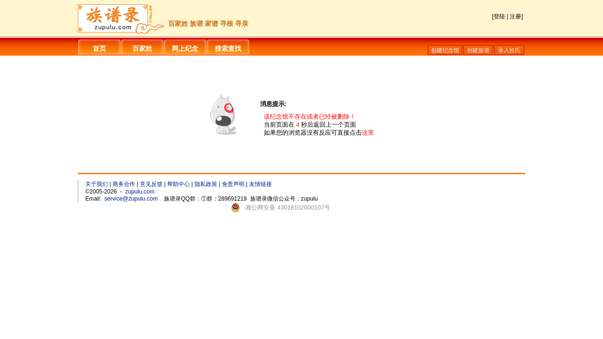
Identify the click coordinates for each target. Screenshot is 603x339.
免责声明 (233, 184)
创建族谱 (478, 50)
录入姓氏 (509, 50)
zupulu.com (140, 191)
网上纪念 (185, 48)
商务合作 (124, 184)
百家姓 (142, 48)
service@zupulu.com (131, 198)
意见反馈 (151, 184)
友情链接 (260, 184)
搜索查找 (228, 48)
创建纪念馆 (445, 50)
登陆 (499, 16)
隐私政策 (206, 184)
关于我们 (96, 184)
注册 (515, 16)
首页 (99, 48)
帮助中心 (178, 184)
